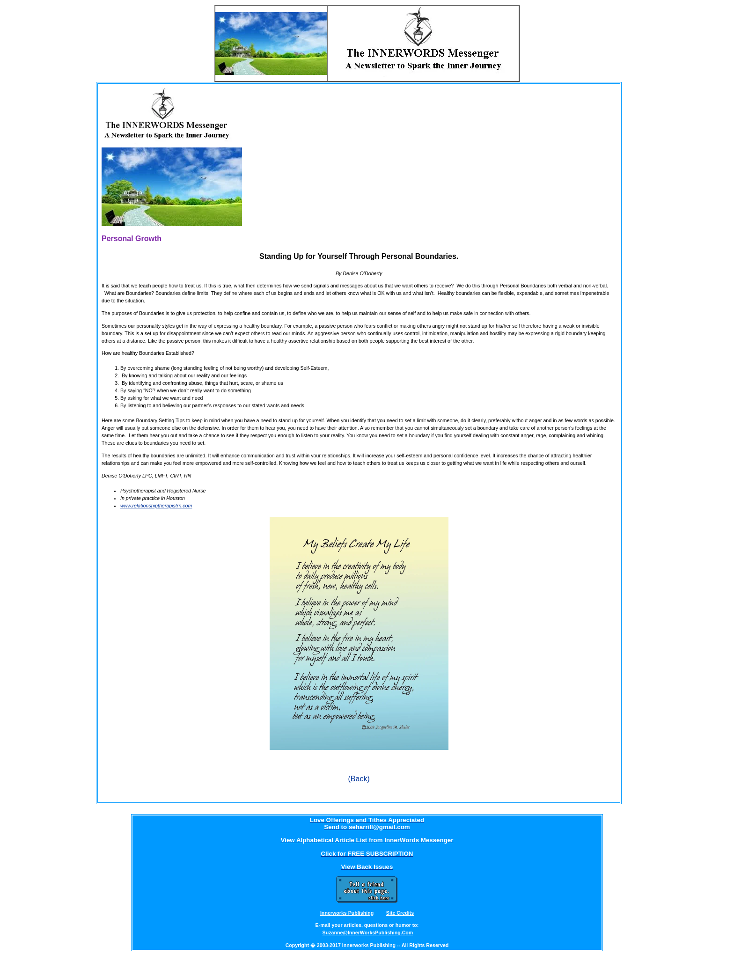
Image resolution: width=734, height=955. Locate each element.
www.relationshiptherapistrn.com (156, 505)
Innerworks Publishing (347, 913)
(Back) (359, 779)
